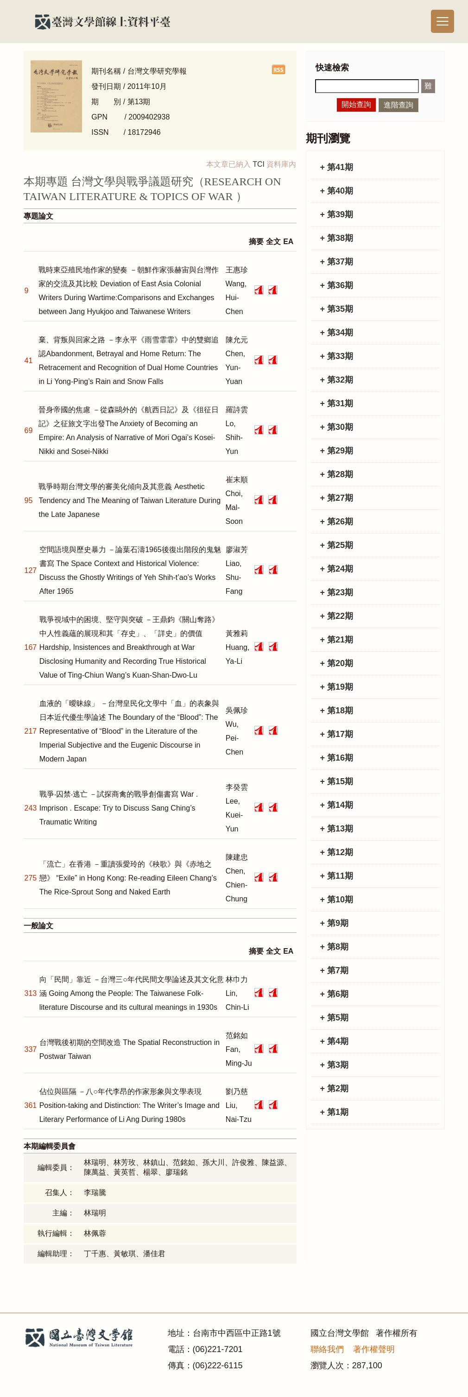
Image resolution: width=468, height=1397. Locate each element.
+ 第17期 (337, 734)
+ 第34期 (337, 332)
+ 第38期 (337, 238)
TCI (259, 164)
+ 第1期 (334, 1112)
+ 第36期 (337, 285)
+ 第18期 (337, 710)
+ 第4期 (334, 1041)
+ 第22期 (337, 616)
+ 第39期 (337, 214)
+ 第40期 (337, 190)
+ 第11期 (337, 876)
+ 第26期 (337, 521)
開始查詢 (356, 104)
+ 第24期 (337, 568)
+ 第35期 (337, 309)
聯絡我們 (327, 1349)
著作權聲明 (374, 1349)
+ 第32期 (337, 379)
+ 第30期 (337, 427)
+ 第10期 (337, 899)
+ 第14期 (337, 805)
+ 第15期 (337, 781)
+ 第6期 (334, 994)
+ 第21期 (337, 639)
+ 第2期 (334, 1088)
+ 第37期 (337, 261)
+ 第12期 (337, 852)
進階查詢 (398, 105)
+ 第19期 (337, 687)
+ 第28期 (337, 474)
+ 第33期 (337, 356)
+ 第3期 (334, 1065)
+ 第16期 (337, 757)
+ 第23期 (337, 592)
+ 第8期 (334, 946)
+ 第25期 (337, 545)
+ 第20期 (337, 663)
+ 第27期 (337, 498)
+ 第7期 (334, 970)
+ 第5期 (334, 1017)
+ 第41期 (337, 167)
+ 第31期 (337, 403)
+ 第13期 (337, 828)
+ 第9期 (334, 923)
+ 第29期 (337, 450)
